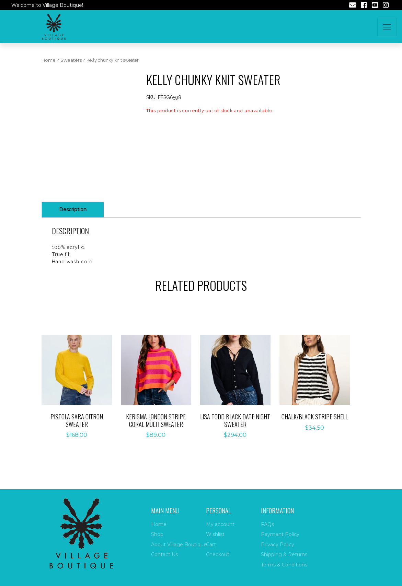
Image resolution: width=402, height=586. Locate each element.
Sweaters (71, 60)
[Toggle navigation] (387, 27)
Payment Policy (280, 534)
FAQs (267, 524)
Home (49, 60)
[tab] (73, 210)
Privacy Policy (277, 544)
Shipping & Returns (284, 554)
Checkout (217, 554)
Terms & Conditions (284, 565)
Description (73, 209)
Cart (211, 544)
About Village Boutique (179, 544)
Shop (157, 534)
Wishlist (215, 534)
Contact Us (164, 554)
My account (220, 524)
